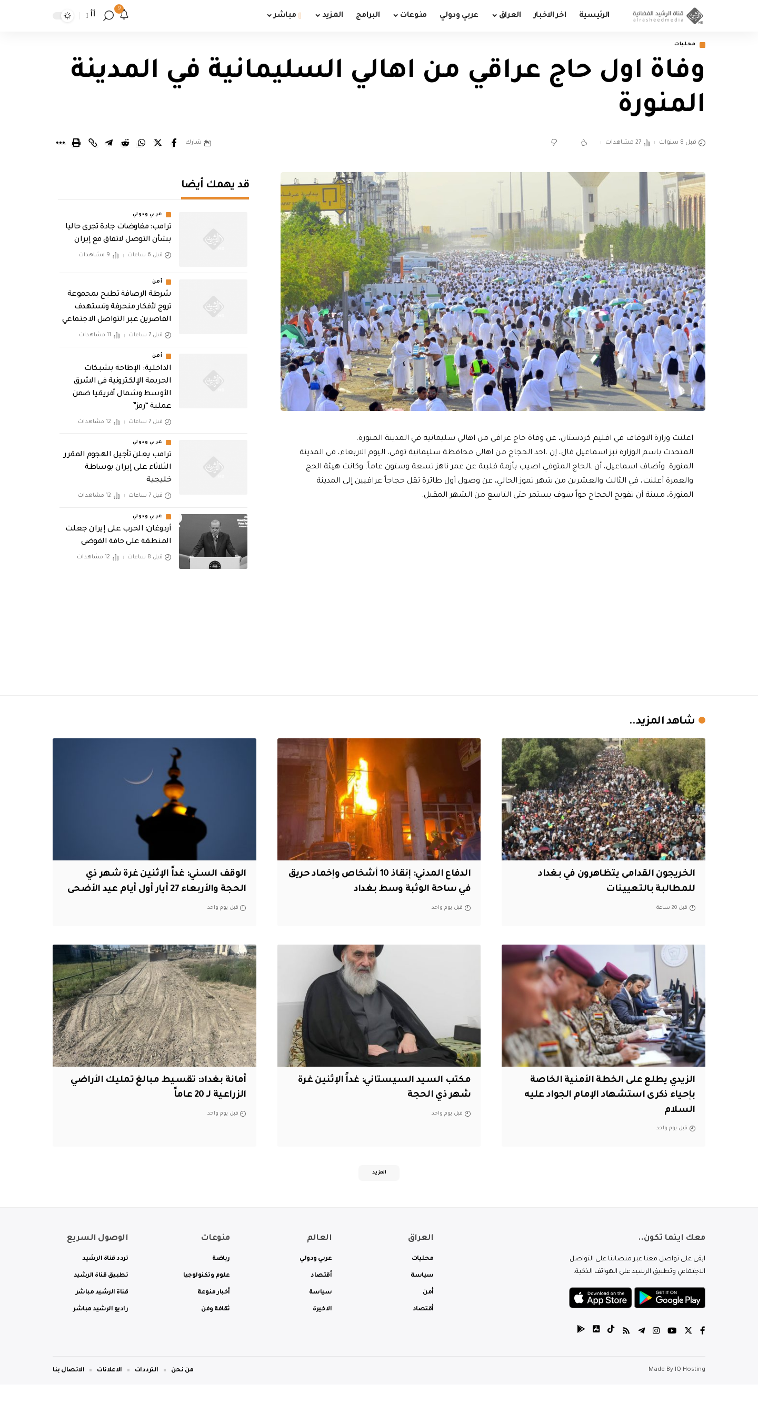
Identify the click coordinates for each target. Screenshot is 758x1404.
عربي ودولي (147, 208)
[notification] (124, 16)
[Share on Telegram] (109, 144)
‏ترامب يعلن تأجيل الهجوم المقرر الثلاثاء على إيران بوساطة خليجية (117, 461)
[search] (108, 16)
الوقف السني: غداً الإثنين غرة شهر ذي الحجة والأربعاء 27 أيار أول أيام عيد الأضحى (158, 890)
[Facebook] (702, 1351)
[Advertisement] (493, 596)
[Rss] (624, 1351)
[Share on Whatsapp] (141, 144)
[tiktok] (608, 1351)
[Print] (76, 144)
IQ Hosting (690, 1389)
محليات (682, 45)
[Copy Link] (92, 144)
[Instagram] (655, 1351)
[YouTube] (671, 1351)
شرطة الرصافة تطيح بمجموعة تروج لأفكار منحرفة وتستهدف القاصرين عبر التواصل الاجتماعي (117, 301)
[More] (60, 144)
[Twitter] (688, 1351)
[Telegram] (639, 1351)
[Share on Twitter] (158, 144)
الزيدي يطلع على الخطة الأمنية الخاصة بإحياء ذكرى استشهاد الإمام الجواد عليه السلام (606, 1111)
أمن (157, 275)
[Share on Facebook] (174, 144)
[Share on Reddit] (125, 144)
